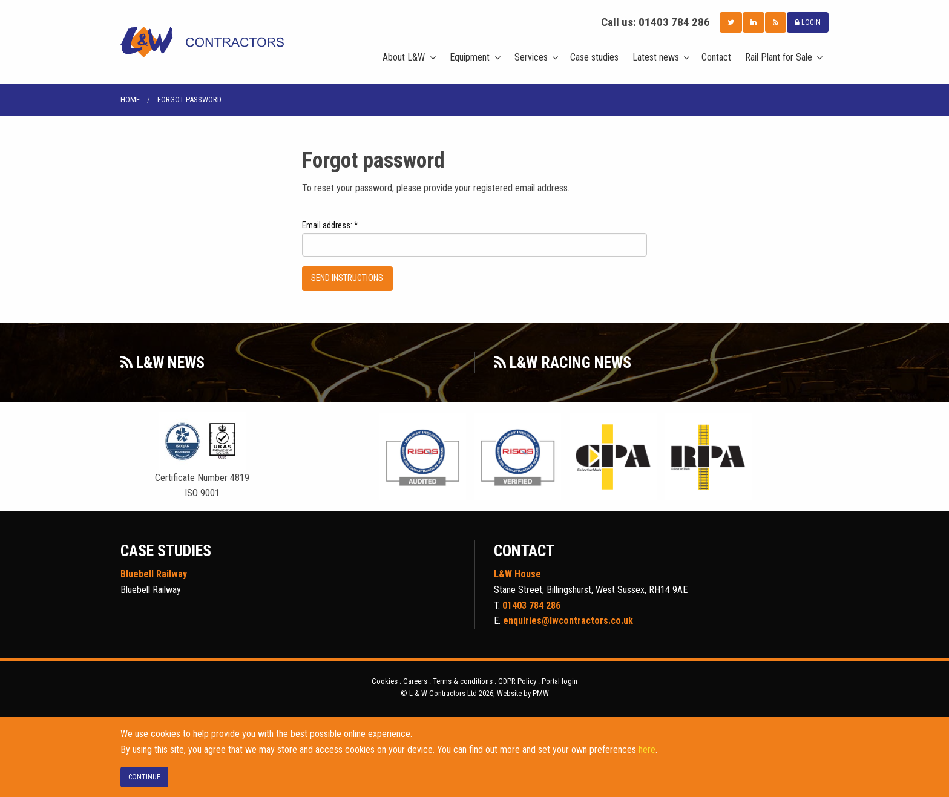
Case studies (594, 57)
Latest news (655, 57)
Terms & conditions (463, 681)
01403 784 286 (674, 22)
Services (531, 57)
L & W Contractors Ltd (202, 42)
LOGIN (808, 22)
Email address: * (330, 225)
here (647, 749)
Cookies (385, 681)
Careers (415, 681)
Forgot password (189, 99)
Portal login (559, 681)
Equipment (470, 57)
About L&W (404, 57)
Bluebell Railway (153, 574)
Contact (716, 57)
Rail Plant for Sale (778, 57)
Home (130, 99)
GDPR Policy (517, 681)
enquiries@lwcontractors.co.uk (568, 620)
